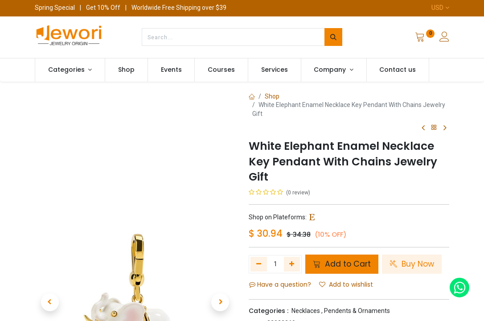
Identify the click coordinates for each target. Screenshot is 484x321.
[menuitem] (126, 70)
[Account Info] (444, 37)
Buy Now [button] (412, 264)
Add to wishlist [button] (346, 284)
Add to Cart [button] (342, 264)
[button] (50, 212)
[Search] (333, 37)
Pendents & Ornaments (357, 310)
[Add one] (292, 264)
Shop (272, 96)
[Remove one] (258, 264)
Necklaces (305, 310)
